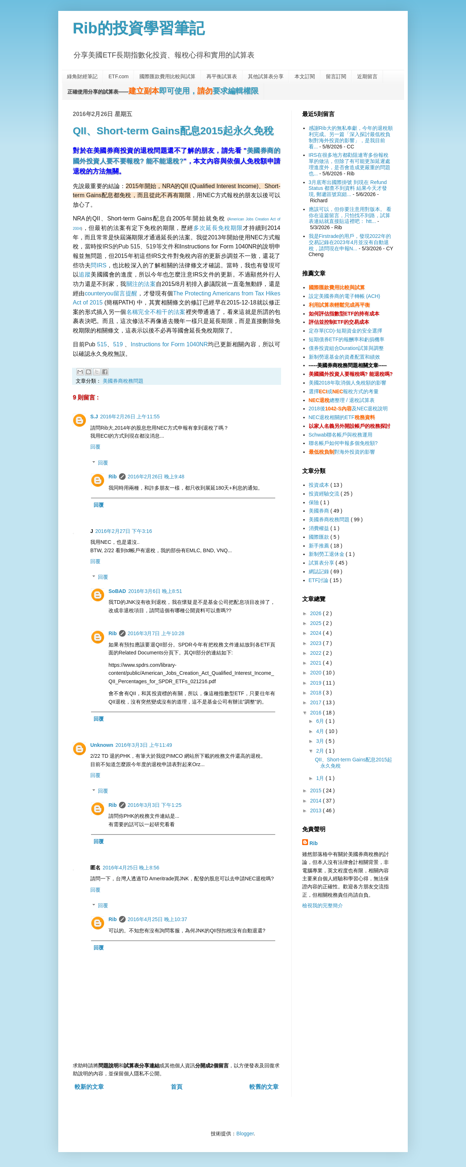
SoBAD (117, 591)
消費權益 (320, 528)
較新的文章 (89, 1087)
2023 (316, 643)
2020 (316, 673)
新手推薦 (320, 546)
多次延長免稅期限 (217, 228)
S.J (94, 416)
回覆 (95, 447)
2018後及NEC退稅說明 (348, 408)
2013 (316, 810)
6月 (320, 721)
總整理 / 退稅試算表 (342, 400)
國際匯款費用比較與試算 (167, 76)
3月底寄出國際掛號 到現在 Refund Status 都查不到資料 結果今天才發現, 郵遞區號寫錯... (348, 188)
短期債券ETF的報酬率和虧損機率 (346, 339)
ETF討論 (319, 580)
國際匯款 (320, 537)
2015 (316, 790)
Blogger (244, 1133)
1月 (320, 778)
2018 (316, 693)
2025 (316, 623)
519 (118, 344)
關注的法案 (141, 284)
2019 (316, 683)
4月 (320, 731)
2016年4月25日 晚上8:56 (131, 868)
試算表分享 (322, 563)
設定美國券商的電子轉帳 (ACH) (344, 296)
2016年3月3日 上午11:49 (143, 745)
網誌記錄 (320, 571)
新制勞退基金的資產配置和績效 (344, 357)
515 (102, 344)
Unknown (101, 745)
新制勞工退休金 (327, 554)
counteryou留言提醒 (111, 293)
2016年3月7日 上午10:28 (156, 633)
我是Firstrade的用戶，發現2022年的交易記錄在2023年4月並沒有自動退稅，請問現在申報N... (350, 242)
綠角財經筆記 (82, 76)
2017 (316, 702)
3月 (320, 741)
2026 (316, 613)
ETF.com (118, 76)
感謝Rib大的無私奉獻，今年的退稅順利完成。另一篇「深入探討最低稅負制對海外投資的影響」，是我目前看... (351, 137)
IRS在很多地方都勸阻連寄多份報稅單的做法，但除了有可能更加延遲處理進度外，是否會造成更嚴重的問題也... (349, 164)
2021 (316, 663)
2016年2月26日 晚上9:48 (156, 476)
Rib (112, 476)
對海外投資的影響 (342, 452)
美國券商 (320, 511)
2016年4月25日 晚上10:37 (157, 919)
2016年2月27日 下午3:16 (123, 531)
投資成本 (320, 485)
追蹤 (85, 274)
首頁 (176, 1087)
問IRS (98, 265)
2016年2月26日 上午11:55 (129, 416)
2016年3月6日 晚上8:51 (155, 591)
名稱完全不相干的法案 (156, 312)
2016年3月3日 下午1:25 (155, 805)
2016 (316, 713)
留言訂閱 (336, 76)
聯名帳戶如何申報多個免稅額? (343, 443)
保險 (314, 502)
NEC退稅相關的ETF (342, 417)
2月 (320, 751)
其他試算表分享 (266, 76)
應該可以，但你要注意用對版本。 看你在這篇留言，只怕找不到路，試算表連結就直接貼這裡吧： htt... (350, 215)
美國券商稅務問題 (123, 381)
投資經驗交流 (325, 494)
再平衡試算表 (221, 76)
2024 (316, 633)
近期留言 (367, 76)
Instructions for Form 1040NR (169, 344)
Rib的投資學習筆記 (139, 28)
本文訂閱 (305, 76)
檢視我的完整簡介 (322, 905)
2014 (316, 801)
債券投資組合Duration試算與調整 (346, 348)
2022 (316, 653)
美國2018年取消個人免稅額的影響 (347, 383)
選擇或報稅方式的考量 (344, 391)
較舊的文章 (264, 1087)
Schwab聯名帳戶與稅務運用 (341, 435)
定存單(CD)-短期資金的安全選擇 (345, 331)
